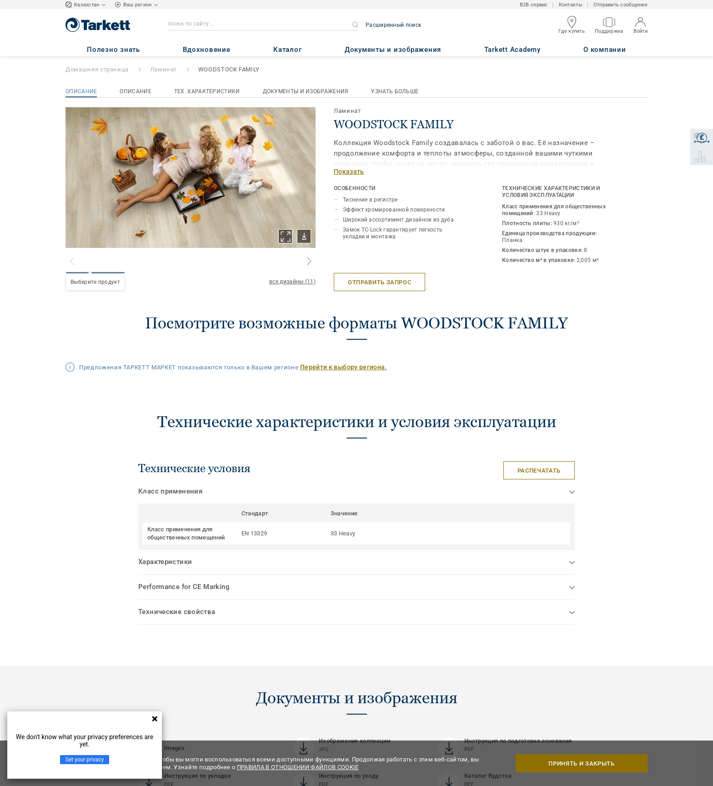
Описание (81, 91)
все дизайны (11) (292, 281)
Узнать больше (394, 91)
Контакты (570, 5)
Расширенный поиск (393, 25)
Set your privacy (84, 759)
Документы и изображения (306, 91)
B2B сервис (534, 5)
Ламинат (163, 69)
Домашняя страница (97, 69)
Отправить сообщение (620, 5)
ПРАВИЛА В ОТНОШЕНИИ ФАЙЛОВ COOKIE (298, 767)
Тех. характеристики (207, 91)
